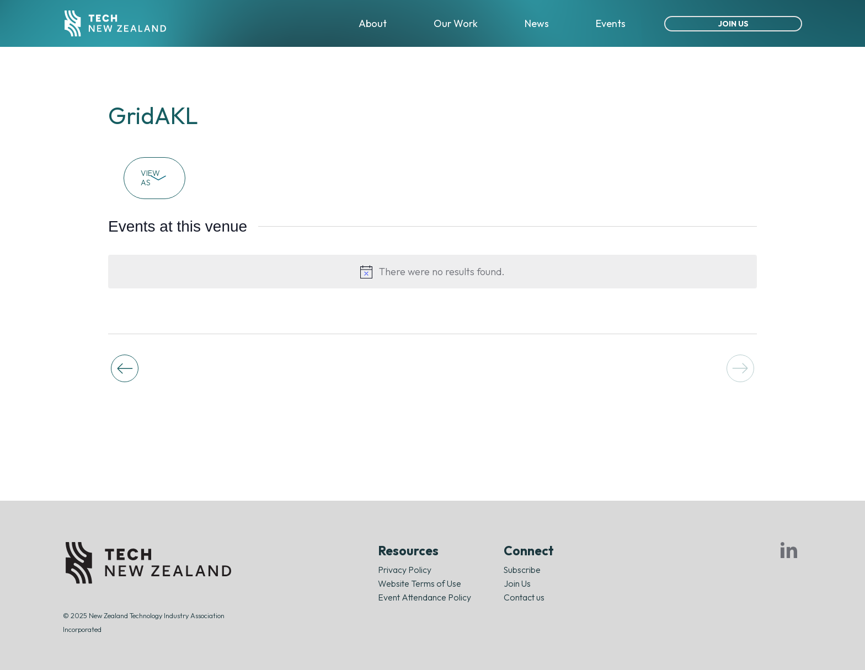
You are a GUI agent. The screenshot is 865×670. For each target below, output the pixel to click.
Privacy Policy (404, 569)
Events (611, 23)
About (373, 23)
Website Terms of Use (419, 583)
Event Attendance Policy (424, 597)
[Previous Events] (124, 368)
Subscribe (522, 569)
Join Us (733, 24)
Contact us (524, 597)
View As (154, 177)
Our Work (456, 23)
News (537, 23)
